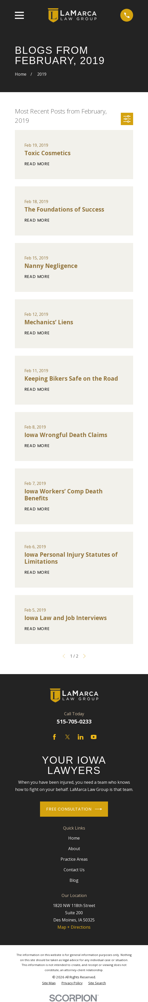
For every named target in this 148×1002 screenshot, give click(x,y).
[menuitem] (49, 983)
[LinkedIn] (80, 737)
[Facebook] (54, 737)
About (74, 848)
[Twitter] (67, 737)
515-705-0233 (74, 721)
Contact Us (74, 870)
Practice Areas (74, 859)
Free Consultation (74, 809)
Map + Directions (74, 927)
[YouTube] (93, 737)
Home (74, 838)
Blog (74, 880)
